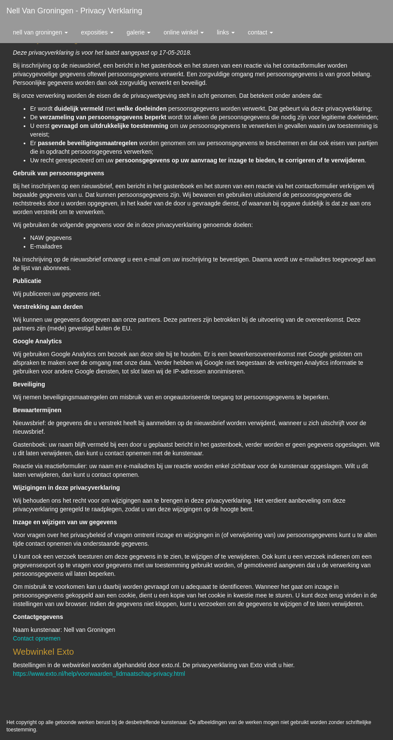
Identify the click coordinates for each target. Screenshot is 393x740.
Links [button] (226, 32)
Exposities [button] (97, 32)
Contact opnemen (37, 638)
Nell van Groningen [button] (40, 32)
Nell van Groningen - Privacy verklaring (74, 10)
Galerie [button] (138, 32)
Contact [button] (260, 32)
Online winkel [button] (183, 32)
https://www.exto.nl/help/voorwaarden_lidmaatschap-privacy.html (99, 673)
